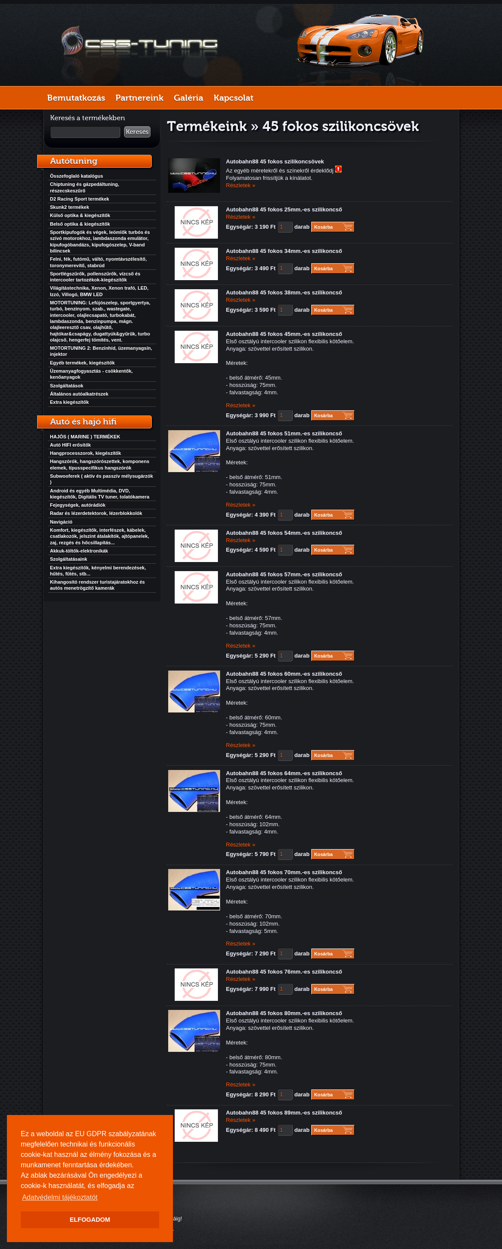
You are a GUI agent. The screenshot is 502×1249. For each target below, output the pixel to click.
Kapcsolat (233, 98)
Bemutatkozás (76, 98)
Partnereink (139, 98)
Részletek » (241, 185)
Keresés (137, 132)
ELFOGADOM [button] (90, 1219)
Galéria (188, 98)
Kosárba (323, 227)
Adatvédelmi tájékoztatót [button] (59, 1197)
